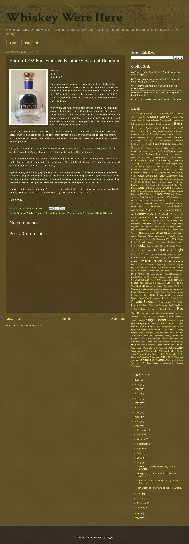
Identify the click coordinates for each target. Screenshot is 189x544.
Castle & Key (160, 164)
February (141, 503)
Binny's (154, 134)
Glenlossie (179, 203)
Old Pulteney (168, 286)
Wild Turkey (167, 357)
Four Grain (149, 197)
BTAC (141, 154)
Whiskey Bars (158, 354)
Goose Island (150, 206)
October (141, 439)
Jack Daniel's (160, 233)
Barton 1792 (41, 213)
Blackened (163, 134)
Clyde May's (178, 167)
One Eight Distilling (147, 289)
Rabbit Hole (178, 302)
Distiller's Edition (175, 182)
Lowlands (143, 268)
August (141, 448)
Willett (139, 360)
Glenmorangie (137, 206)
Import (134, 230)
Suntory (134, 333)
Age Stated (167, 113)
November (142, 434)
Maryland (142, 271)
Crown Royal (137, 179)
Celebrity (179, 164)
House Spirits (159, 227)
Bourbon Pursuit (153, 148)
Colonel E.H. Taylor (173, 169)
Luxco (160, 267)
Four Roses (160, 197)
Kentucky (138, 246)
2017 (137, 421)
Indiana (161, 229)
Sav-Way (164, 313)
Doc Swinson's (151, 185)
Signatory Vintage (138, 320)
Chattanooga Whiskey (154, 167)
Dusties (134, 188)
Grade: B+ (168, 214)
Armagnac (178, 120)
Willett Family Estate (153, 360)
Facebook (135, 194)
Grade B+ (143, 210)
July (139, 453)
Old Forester (173, 283)
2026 (137, 380)
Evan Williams (143, 191)
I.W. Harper (171, 227)
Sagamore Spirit (152, 313)
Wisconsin (135, 363)
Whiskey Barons (144, 354)
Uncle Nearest (163, 342)
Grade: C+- (178, 217)
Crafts (181, 176)
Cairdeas (155, 157)
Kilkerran (158, 254)
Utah (133, 344)
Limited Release (173, 261)
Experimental (166, 191)
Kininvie (166, 254)
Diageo (163, 182)
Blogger (109, 537)
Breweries (155, 151)
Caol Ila (174, 161)
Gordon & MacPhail (165, 206)
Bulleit (166, 154)
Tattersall (159, 333)
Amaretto (141, 117)
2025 (137, 384)
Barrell (148, 128)
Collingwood (156, 170)
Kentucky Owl (145, 250)
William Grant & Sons (174, 360)
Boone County (145, 144)
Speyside (143, 329)
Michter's (135, 274)
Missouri (142, 277)
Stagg (163, 330)
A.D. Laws (157, 114)
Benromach (136, 134)
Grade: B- (155, 214)
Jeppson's (135, 239)
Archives (163, 120)
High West (177, 223)
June (140, 458)
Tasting (152, 333)
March (140, 498)
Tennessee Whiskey (141, 335)
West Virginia (137, 351)
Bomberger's (168, 141)
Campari (180, 157)
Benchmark (170, 131)
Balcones (141, 124)
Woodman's (168, 363)
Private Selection (144, 301)
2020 (137, 407)
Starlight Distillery (174, 329)
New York (163, 280)
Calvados (172, 157)
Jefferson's (159, 236)
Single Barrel (156, 320)
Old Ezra (148, 283)
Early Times (154, 188)
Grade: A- (168, 210)
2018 (137, 417)
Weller (180, 348)
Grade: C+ (167, 217)
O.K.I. (141, 283)
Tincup (163, 339)
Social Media (166, 327)
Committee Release (149, 173)
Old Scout (178, 286)
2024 (137, 389)
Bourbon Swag (168, 148)
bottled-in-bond (161, 143)
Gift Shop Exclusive (153, 200)
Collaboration (145, 170)
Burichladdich (136, 157)
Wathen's (172, 348)
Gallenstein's (178, 197)
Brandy (134, 151)
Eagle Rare (143, 188)
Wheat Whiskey (151, 351)
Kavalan (180, 242)
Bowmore (179, 148)
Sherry (169, 316)
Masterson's (164, 271)
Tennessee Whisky (162, 336)
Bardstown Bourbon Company (159, 124)
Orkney (173, 289)
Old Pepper (158, 286)
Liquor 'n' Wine (138, 265)
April (139, 493)
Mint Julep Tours (163, 274)
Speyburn (135, 330)
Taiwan (140, 333)
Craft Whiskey (168, 175)
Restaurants (163, 305)
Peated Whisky (164, 295)
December (142, 430)
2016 (137, 426)
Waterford (163, 348)
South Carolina (177, 327)
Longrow (179, 265)
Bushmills (146, 157)
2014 (137, 518)
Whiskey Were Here (64, 17)
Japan (134, 236)
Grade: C (145, 217)
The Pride (156, 339)
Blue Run (158, 141)
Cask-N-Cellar (148, 164)
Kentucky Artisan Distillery (157, 246)
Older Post (117, 318)
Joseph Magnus (147, 242)
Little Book (170, 265)
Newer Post (13, 318)
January (141, 507)
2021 (137, 403)
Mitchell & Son (152, 277)
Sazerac (135, 316)
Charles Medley (137, 167)
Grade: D (135, 220)
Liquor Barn (150, 265)
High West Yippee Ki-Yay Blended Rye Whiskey (159, 488)
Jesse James (145, 239)
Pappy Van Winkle (168, 292)
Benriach (179, 131)
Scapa (143, 316)
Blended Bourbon (146, 138)
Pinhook (134, 298)
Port (147, 298)
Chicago (167, 167)
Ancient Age (177, 117)
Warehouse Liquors (173, 344)
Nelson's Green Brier (175, 277)
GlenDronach (136, 203)
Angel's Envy (137, 120)
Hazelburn (135, 224)
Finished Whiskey (66, 213)
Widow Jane (155, 357)
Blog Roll (31, 43)
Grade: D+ (158, 220)
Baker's (134, 124)
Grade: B (142, 214)
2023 (137, 393)
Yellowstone (136, 366)
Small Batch (168, 323)
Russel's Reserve (149, 309)
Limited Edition (150, 261)
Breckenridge (144, 151)
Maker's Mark (176, 267)
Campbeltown (138, 160)
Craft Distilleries (148, 175)
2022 (137, 398)
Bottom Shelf (177, 144)
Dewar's (155, 182)
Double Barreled (164, 185)
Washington (136, 348)
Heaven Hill (149, 223)
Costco (134, 176)
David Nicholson (169, 179)
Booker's (134, 144)
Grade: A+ (80, 213)
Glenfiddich (147, 203)
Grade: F (168, 220)
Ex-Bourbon (155, 191)
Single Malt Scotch (148, 323)
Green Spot (178, 220)
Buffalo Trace (154, 154)
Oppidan (159, 289)
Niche (170, 280)
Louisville (135, 268)
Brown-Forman (168, 151)
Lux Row (152, 267)
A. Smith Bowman (144, 114)
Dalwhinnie (158, 179)
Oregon (166, 289)
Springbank (154, 329)
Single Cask (171, 320)
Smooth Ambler (146, 326)
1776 (133, 114)
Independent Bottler (147, 230)
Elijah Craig (165, 188)
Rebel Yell (135, 305)
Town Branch (141, 342)
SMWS (157, 327)
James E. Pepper (175, 233)
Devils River (144, 182)
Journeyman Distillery (166, 242)
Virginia (159, 345)
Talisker (146, 333)
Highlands (149, 227)
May (139, 462)
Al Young (179, 114)
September (142, 444)
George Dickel (137, 200)
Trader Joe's (152, 342)
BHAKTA (145, 134)
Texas (175, 336)
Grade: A (155, 210)
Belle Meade (146, 131)
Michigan (179, 271)
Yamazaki (179, 363)
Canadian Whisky (161, 160)
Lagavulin (141, 258)
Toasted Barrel (172, 339)
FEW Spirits (146, 194)
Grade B (134, 210)
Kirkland (173, 254)
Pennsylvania (178, 295)
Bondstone (179, 141)
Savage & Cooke (175, 313)
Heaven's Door (164, 224)
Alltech (133, 117)
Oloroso (134, 289)
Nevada (145, 280)
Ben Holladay (158, 131)
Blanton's (172, 134)
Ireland (175, 230)
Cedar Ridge (171, 164)
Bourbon (53, 213)
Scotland (160, 316)
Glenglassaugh (159, 203)
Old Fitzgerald (159, 283)
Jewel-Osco (158, 239)
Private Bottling (177, 298)
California (163, 157)
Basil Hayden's (173, 128)
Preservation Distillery (160, 298)
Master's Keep (153, 271)
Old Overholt (147, 286)
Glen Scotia (178, 200)
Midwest (143, 274)
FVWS (169, 197)
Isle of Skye (149, 233)
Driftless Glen (177, 185)
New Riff (154, 280)
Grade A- (178, 206)
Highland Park (137, 227)
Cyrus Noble (148, 179)
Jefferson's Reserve (174, 236)
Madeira (166, 268)
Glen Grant (167, 200)
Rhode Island (174, 305)
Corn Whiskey (177, 173)
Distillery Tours (137, 185)
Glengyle (170, 203)
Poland (141, 298)
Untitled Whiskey (176, 342)
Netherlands (136, 280)
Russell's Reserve (167, 309)
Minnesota (151, 274)
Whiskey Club (171, 354)
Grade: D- (146, 220)
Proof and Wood (166, 302)
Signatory (179, 316)
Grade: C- (156, 217)
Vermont (151, 345)
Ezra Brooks (177, 191)
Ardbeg (170, 120)
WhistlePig (144, 357)
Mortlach (162, 277)
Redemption (153, 305)
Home (14, 43)
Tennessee (178, 332)
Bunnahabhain (177, 154)
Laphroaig (150, 258)
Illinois (180, 226)
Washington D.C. (150, 348)
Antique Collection (151, 120)
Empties (174, 188)
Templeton (167, 333)
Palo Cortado (154, 292)
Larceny (158, 258)
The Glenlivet (145, 339)
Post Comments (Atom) (30, 325)
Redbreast (144, 305)
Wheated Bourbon (167, 351)
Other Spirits (143, 292)
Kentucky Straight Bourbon (99, 213)
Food (142, 197)
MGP (172, 270)
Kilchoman (150, 254)
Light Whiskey (168, 258)
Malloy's (134, 271)
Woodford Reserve (152, 363)
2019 (137, 412)
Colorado (135, 173)
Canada (149, 160)
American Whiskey (25, 213)
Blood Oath (148, 141)
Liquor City (160, 265)
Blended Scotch (163, 138)
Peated (152, 295)
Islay (141, 233)
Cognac (135, 169)
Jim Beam (170, 238)
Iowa (169, 230)
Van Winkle (142, 345)
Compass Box (164, 173)
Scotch (151, 316)
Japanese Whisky (146, 236)
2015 (137, 513)
